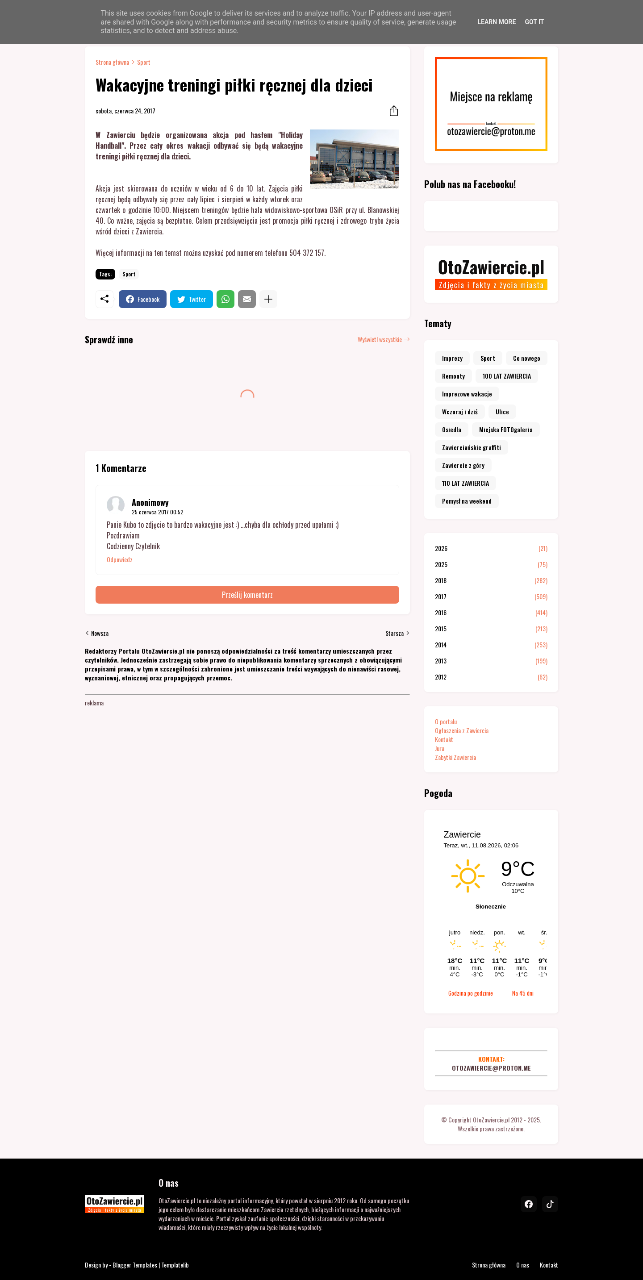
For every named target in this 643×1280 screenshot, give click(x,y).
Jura (439, 748)
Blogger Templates (135, 1264)
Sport (143, 62)
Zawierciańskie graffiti (471, 447)
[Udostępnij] (391, 111)
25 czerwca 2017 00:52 (158, 512)
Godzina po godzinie (470, 992)
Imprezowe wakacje (467, 393)
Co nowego (526, 358)
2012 (491, 676)
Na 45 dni (523, 992)
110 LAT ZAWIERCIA (465, 483)
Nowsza (100, 633)
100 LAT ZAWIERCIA (507, 375)
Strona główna (112, 62)
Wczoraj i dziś (460, 411)
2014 (491, 644)
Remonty (453, 375)
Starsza (394, 633)
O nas (522, 1264)
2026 (491, 548)
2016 (491, 612)
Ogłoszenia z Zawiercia (462, 730)
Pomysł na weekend (467, 500)
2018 (491, 580)
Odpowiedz (120, 559)
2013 (491, 660)
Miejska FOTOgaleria (506, 429)
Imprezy (452, 358)
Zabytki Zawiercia (455, 757)
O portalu (446, 721)
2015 (491, 628)
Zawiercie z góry (463, 465)
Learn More (496, 21)
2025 (491, 564)
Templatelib (175, 1264)
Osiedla (451, 429)
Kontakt (444, 739)
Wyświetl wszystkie (380, 339)
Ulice (502, 411)
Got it (534, 21)
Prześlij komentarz (247, 594)
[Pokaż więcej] (268, 299)
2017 (491, 596)
